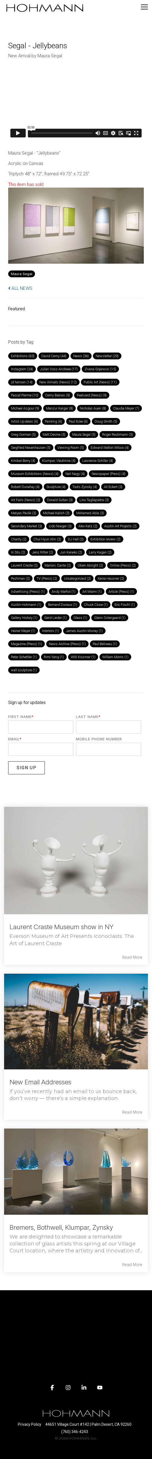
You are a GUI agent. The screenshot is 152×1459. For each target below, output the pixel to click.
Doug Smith (106, 421)
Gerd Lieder (55, 618)
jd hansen (22, 382)
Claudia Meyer (126, 408)
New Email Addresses (40, 1082)
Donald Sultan (60, 500)
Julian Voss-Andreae (59, 369)
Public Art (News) (100, 382)
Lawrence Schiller (97, 461)
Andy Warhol (63, 591)
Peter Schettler (24, 657)
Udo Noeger (60, 526)
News (81, 356)
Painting (53, 421)
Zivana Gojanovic (100, 369)
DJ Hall (76, 539)
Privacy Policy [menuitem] (29, 1424)
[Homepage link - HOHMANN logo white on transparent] (76, 1415)
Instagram (22, 369)
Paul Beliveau (105, 644)
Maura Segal (21, 274)
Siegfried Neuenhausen (31, 448)
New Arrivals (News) (58, 382)
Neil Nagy (75, 474)
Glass (80, 618)
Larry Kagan (100, 552)
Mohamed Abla (90, 513)
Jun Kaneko (71, 552)
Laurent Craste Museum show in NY (61, 927)
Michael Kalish (56, 513)
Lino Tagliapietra (94, 500)
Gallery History (24, 618)
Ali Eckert (113, 487)
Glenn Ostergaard (109, 618)
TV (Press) (47, 578)
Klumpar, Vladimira (58, 461)
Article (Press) (121, 591)
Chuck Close (96, 605)
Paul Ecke (78, 421)
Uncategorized (77, 578)
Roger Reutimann (117, 434)
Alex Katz (87, 526)
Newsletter (107, 356)
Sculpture (56, 487)
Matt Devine (54, 434)
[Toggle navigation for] (76, 1302)
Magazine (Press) (26, 644)
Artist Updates (24, 421)
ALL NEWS (20, 288)
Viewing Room (70, 448)
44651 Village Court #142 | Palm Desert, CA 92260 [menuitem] (88, 1424)
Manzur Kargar (59, 408)
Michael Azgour (25, 408)
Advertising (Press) (28, 591)
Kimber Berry (23, 461)
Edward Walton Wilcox (110, 448)
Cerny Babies (57, 395)
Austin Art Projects (120, 526)
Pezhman (20, 578)
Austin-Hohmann (26, 605)
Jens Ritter (42, 552)
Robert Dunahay (25, 487)
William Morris (115, 657)
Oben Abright (90, 565)
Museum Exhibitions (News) (35, 474)
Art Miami (92, 591)
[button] (144, 6)
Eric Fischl (125, 605)
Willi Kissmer (83, 657)
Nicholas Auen (93, 408)
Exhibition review (105, 539)
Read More (132, 957)
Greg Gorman (23, 434)
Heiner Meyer (23, 631)
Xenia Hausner (111, 578)
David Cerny (53, 356)
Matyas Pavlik (23, 513)
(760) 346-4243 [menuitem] (74, 1432)
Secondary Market (26, 526)
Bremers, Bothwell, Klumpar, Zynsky (61, 1227)
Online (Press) (123, 565)
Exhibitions (22, 356)
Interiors (50, 631)
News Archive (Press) (67, 644)
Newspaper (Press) (108, 474)
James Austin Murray (84, 631)
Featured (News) (92, 395)
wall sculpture (24, 670)
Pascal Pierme (24, 395)
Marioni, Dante (58, 565)
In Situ (18, 552)
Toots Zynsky (84, 487)
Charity (19, 539)
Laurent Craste (24, 565)
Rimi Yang (54, 657)
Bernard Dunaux (62, 605)
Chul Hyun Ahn (47, 539)
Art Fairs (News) (25, 500)
